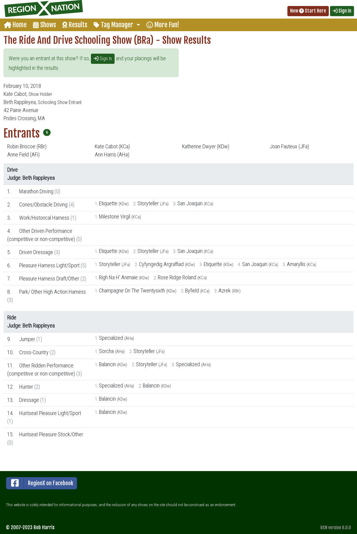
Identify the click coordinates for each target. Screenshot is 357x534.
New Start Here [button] (308, 11)
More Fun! (162, 25)
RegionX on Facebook (39, 483)
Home (15, 25)
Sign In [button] (342, 11)
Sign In (103, 58)
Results (74, 25)
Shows (44, 25)
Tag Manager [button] (114, 25)
